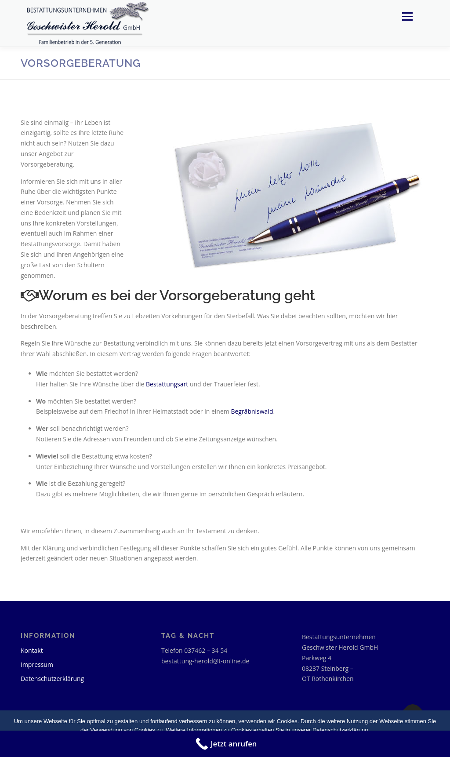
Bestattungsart (167, 384)
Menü (407, 16)
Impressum (37, 664)
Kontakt (32, 650)
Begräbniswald (252, 411)
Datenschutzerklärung (52, 678)
